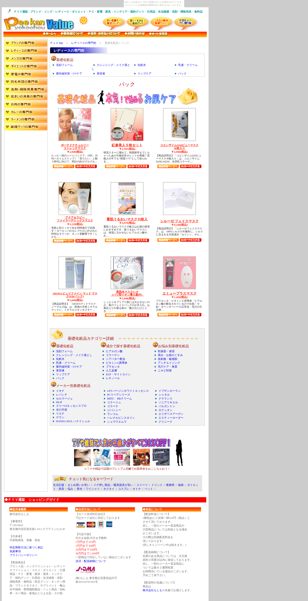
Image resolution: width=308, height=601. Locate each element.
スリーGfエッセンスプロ (71, 405)
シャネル (164, 394)
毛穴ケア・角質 (167, 366)
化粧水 (142, 65)
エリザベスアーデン (171, 414)
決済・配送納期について (91, 561)
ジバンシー (114, 410)
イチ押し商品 (101, 485)
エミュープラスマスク (179, 293)
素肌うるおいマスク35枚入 (127, 219)
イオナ (60, 390)
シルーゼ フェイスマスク (179, 221)
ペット (149, 488)
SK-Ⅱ (59, 402)
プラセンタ (113, 366)
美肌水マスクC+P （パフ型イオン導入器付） (127, 293)
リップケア (144, 73)
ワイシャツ (93, 488)
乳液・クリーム (188, 65)
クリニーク (165, 421)
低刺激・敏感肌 (167, 359)
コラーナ (112, 406)
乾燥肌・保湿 (166, 351)
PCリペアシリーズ (118, 394)
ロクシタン (165, 410)
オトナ (137, 488)
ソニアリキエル (168, 402)
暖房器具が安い (123, 485)
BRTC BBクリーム (119, 398)
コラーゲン (113, 355)
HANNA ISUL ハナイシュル (73, 421)
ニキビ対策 (165, 370)
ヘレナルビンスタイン (121, 417)
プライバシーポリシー (23, 555)
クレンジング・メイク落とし (74, 355)
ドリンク (157, 485)
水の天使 (61, 409)
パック (182, 73)
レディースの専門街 (83, 43)
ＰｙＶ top (56, 43)
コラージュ (114, 402)
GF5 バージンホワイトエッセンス (128, 390)
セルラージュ (64, 398)
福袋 (181, 485)
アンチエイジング (169, 362)
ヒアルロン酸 (114, 351)
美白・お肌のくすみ (170, 355)
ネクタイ (108, 488)
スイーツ (142, 485)
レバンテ (61, 394)
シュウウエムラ (117, 421)
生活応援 (58, 485)
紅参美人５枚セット (127, 145)
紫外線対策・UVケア (69, 73)
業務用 (170, 485)
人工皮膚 (111, 370)
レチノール (113, 378)
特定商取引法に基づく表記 (26, 547)
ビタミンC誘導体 (116, 362)
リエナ (60, 413)
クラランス (165, 398)
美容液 (101, 73)
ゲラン (60, 417)
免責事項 (15, 551)
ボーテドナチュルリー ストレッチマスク (75, 147)
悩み (70, 488)
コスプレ (123, 488)
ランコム (112, 414)
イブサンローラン (169, 390)
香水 (79, 488)
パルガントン (166, 406)
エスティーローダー (171, 417)
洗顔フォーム (64, 65)
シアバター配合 (115, 359)
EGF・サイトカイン (118, 374)
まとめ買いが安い (79, 485)
